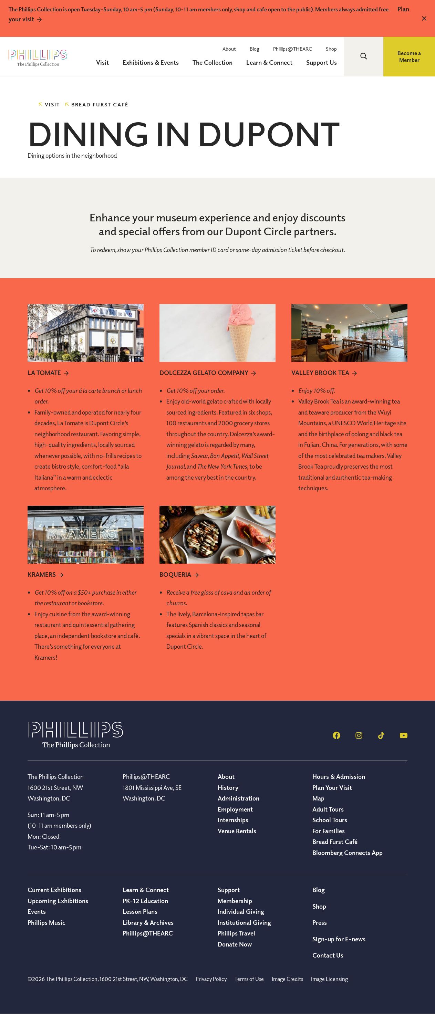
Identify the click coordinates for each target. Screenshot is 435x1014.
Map (318, 798)
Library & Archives (148, 922)
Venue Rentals (237, 831)
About (229, 48)
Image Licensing (329, 978)
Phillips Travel (236, 933)
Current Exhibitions (54, 889)
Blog (254, 48)
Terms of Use (249, 978)
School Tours (329, 820)
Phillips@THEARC (292, 48)
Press (319, 922)
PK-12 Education (145, 901)
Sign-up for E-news (338, 939)
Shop (331, 48)
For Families (328, 831)
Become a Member (409, 57)
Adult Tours (328, 809)
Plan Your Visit (332, 787)
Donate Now (235, 944)
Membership (235, 901)
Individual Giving (241, 911)
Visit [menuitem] (102, 62)
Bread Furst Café (335, 841)
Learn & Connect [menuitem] (269, 62)
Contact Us (327, 955)
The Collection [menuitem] (212, 62)
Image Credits (287, 978)
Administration (238, 798)
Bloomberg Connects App (347, 852)
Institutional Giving (244, 922)
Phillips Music (46, 922)
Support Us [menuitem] (321, 62)
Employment (235, 809)
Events (37, 911)
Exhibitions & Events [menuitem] (151, 62)
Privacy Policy (211, 978)
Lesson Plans (140, 911)
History (228, 787)
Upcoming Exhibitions (58, 901)
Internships (233, 820)
